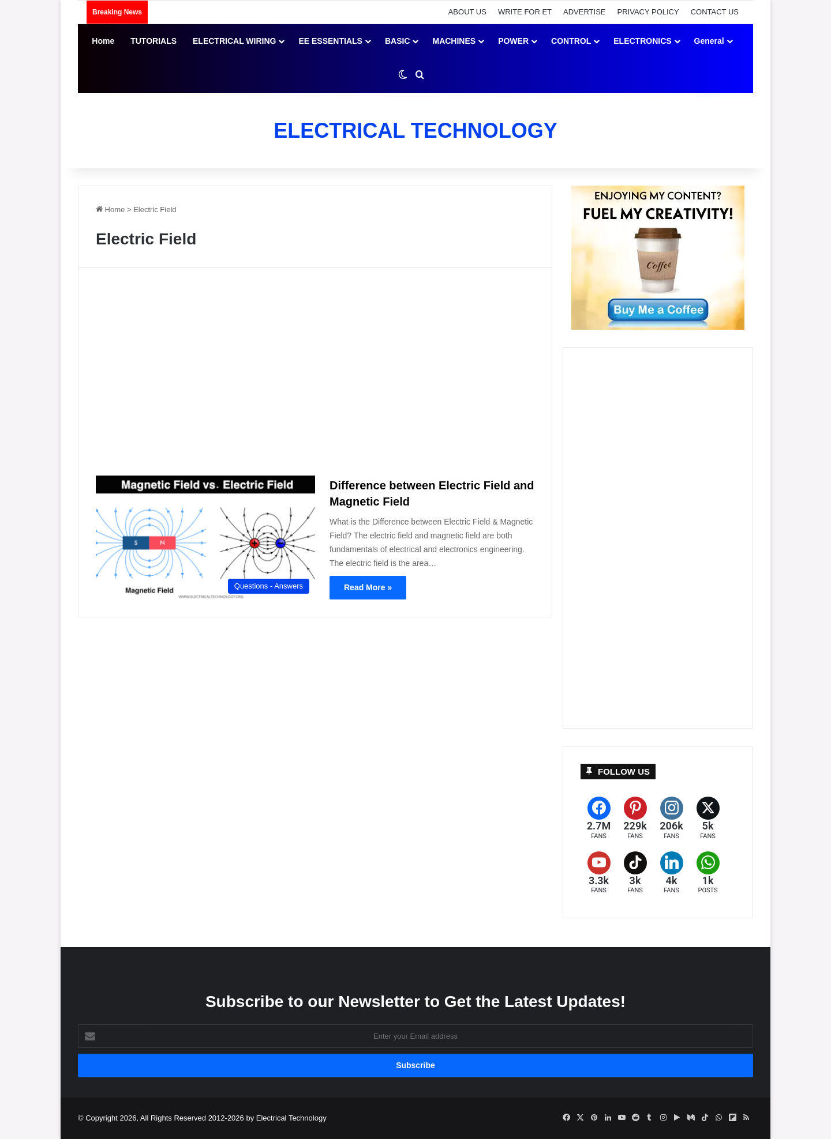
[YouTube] (599, 873)
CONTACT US (715, 11)
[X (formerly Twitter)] (708, 818)
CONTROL (571, 41)
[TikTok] (635, 873)
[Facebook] (599, 818)
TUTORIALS (153, 41)
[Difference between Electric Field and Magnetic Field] (205, 537)
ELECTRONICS (642, 41)
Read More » (368, 587)
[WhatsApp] (708, 873)
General (709, 41)
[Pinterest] (635, 818)
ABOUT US (467, 11)
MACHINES (454, 41)
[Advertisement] (315, 376)
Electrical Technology (291, 1118)
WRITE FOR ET (525, 11)
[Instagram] (671, 818)
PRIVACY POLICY (648, 11)
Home (103, 41)
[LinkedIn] (671, 873)
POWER (513, 41)
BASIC (397, 41)
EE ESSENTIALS (330, 41)
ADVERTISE (584, 11)
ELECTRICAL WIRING (234, 41)
